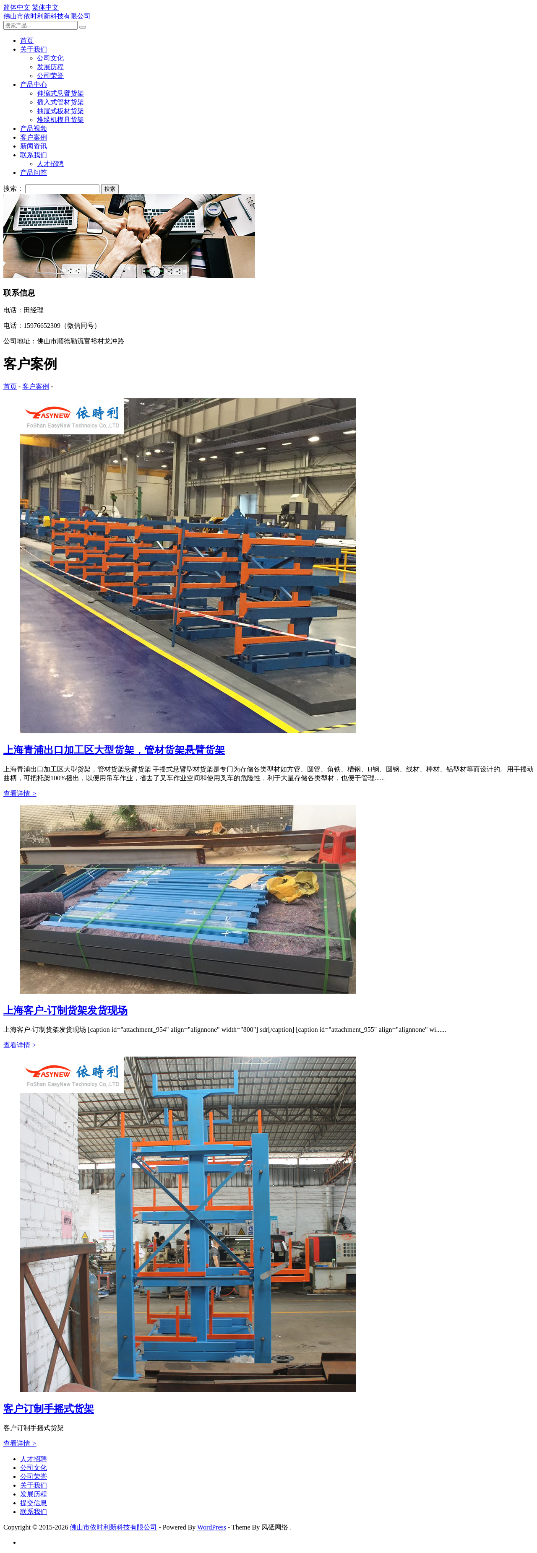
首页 (27, 40)
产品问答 (33, 172)
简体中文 (16, 7)
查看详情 (19, 793)
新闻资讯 (33, 146)
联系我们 (33, 154)
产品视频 (33, 128)
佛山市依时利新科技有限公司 (47, 16)
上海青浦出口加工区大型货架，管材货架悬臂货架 (114, 750)
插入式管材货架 (60, 102)
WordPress (211, 1527)
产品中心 (33, 84)
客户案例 (33, 137)
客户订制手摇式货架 (48, 1408)
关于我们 (33, 49)
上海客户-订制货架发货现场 (65, 1010)
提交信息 (33, 1502)
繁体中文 (45, 7)
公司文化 (50, 58)
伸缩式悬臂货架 (60, 93)
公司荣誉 (50, 75)
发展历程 (50, 66)
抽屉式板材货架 (60, 110)
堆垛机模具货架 (60, 119)
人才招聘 (50, 163)
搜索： (13, 188)
